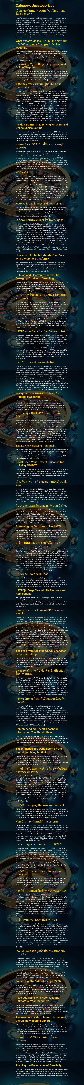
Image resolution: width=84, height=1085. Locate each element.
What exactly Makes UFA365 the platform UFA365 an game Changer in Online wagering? (41, 44)
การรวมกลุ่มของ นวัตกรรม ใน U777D (38, 844)
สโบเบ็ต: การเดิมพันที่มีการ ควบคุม (37, 821)
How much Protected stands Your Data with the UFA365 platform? (40, 257)
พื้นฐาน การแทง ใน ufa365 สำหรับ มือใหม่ (41, 505)
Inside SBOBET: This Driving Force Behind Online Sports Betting (42, 126)
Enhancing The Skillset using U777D (38, 981)
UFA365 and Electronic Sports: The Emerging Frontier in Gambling (37, 276)
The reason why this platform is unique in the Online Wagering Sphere (41, 1019)
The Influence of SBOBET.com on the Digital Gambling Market (39, 750)
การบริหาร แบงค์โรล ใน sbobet (35, 362)
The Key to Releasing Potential (35, 445)
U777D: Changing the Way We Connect (40, 805)
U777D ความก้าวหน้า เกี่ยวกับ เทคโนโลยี (40, 331)
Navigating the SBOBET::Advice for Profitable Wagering (37, 395)
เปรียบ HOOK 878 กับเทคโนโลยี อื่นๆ (38, 543)
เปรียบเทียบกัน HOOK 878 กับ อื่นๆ (36, 920)
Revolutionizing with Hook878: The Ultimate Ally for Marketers (37, 999)
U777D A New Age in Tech (32, 574)
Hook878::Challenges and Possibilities (40, 203)
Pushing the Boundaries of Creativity (38, 1065)
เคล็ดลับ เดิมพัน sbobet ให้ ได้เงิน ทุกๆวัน (40, 220)
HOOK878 (22, 172)
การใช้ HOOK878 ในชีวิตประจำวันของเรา (41, 891)
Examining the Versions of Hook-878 (39, 526)
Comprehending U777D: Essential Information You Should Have (37, 730)
